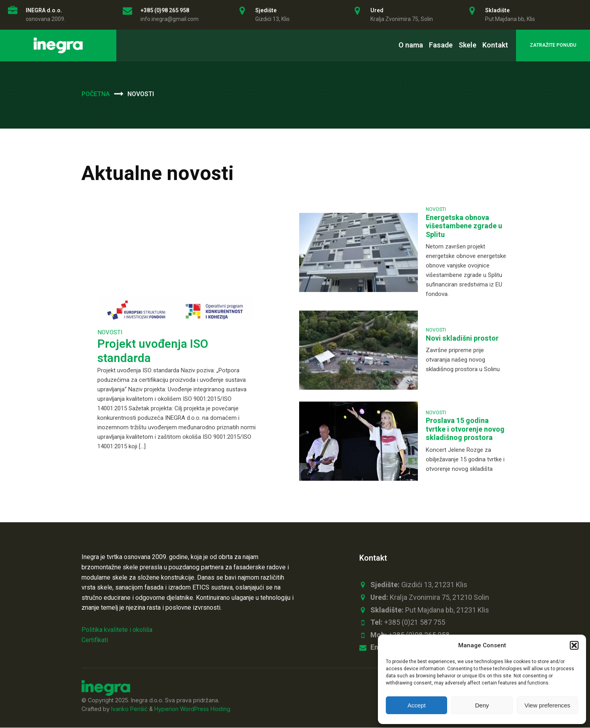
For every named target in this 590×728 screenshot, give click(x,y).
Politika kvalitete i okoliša (117, 629)
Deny (482, 705)
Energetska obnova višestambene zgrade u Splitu (464, 226)
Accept (417, 705)
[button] (574, 645)
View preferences (548, 705)
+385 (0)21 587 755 (407, 622)
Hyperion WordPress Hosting (192, 709)
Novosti (109, 332)
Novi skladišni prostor (462, 338)
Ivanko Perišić (129, 709)
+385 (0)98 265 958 (164, 10)
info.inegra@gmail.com (169, 19)
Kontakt (495, 45)
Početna (96, 94)
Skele (467, 45)
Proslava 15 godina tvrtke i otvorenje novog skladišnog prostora (465, 429)
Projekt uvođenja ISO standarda (152, 351)
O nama (410, 45)
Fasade (441, 45)
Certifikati (95, 640)
